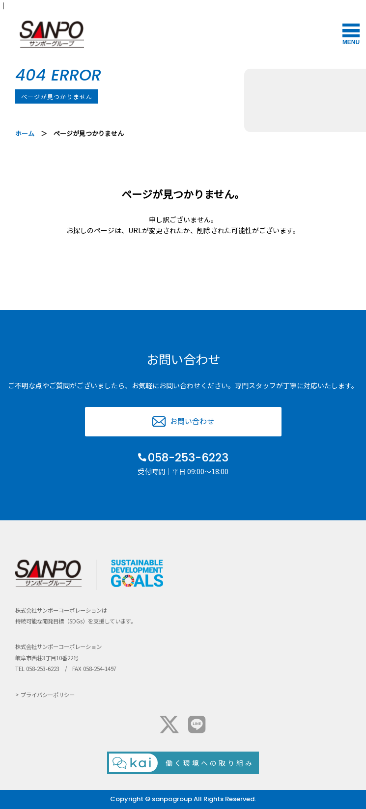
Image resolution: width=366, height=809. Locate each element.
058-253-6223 (188, 457)
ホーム (24, 133)
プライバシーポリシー (48, 695)
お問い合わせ (192, 421)
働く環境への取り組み (210, 763)
